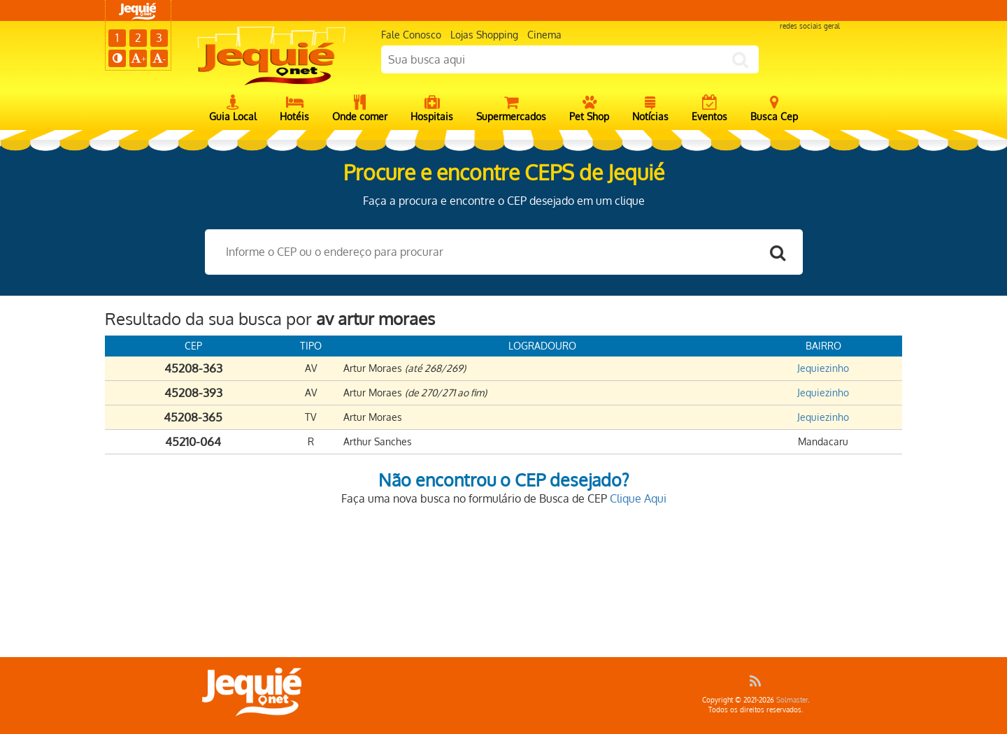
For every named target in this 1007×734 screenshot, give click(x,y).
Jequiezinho (823, 368)
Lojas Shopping (484, 35)
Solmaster (792, 700)
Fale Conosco (411, 35)
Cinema (544, 35)
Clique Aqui (638, 498)
